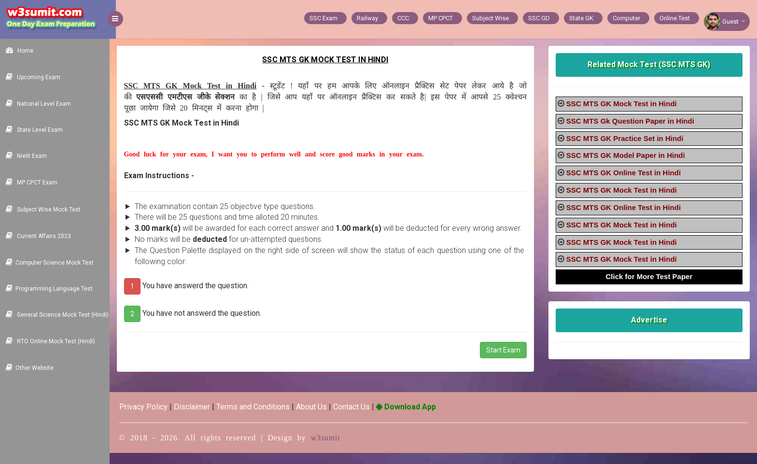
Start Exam (505, 361)
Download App (412, 417)
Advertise (650, 319)
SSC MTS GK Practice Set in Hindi (627, 138)
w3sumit (332, 448)
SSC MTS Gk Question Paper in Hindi (632, 121)
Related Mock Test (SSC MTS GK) (650, 64)
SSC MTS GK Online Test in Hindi (625, 173)
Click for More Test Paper (650, 276)
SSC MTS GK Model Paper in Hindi (627, 155)
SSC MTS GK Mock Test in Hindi (623, 103)
